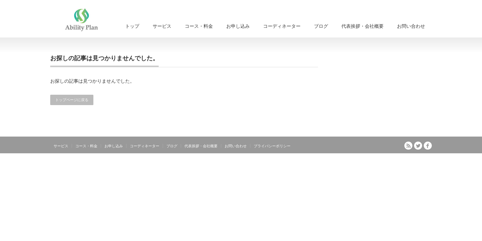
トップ (132, 26)
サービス (162, 26)
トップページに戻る (71, 100)
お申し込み (238, 26)
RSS (408, 146)
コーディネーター (282, 26)
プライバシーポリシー (272, 146)
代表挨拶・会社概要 (362, 26)
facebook (428, 146)
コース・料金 (199, 26)
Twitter (418, 146)
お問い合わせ (411, 26)
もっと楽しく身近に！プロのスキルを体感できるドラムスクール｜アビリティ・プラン (353, 160)
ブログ (321, 26)
